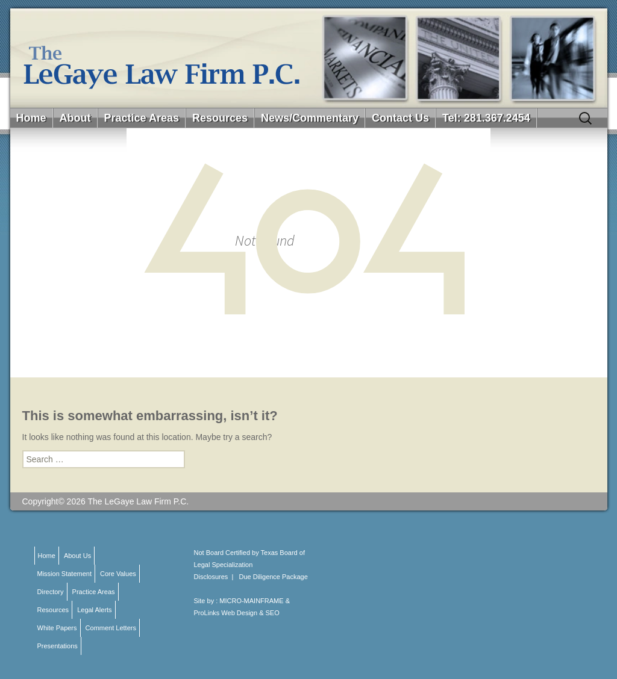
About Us (77, 555)
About (75, 118)
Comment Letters (111, 627)
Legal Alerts (94, 609)
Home (31, 118)
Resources (220, 118)
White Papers (57, 627)
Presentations (57, 646)
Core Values (118, 573)
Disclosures (211, 576)
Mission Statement (64, 573)
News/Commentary (310, 118)
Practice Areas (141, 118)
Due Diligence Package (273, 576)
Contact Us (400, 118)
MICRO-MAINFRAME (251, 600)
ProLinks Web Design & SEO (237, 612)
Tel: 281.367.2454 (486, 118)
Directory (50, 591)
